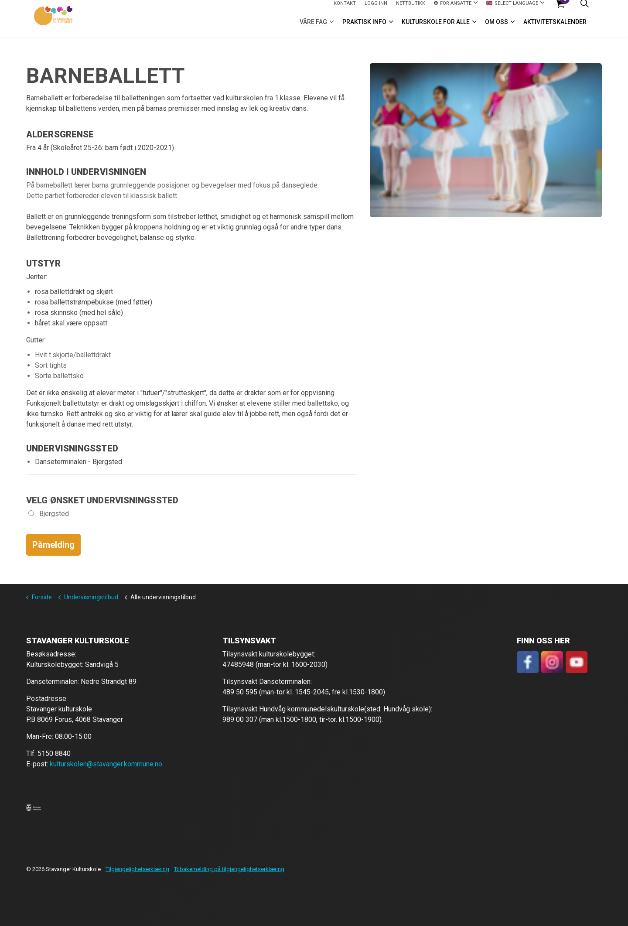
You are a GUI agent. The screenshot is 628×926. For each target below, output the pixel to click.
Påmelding (53, 545)
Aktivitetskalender (555, 27)
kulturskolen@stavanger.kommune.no (106, 764)
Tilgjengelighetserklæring (137, 869)
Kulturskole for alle (436, 27)
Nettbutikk (410, 9)
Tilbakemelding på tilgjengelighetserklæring (229, 869)
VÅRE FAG (313, 27)
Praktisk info (364, 27)
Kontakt (345, 9)
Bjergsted (48, 513)
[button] (33, 807)
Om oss (496, 27)
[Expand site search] (584, 9)
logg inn (376, 9)
